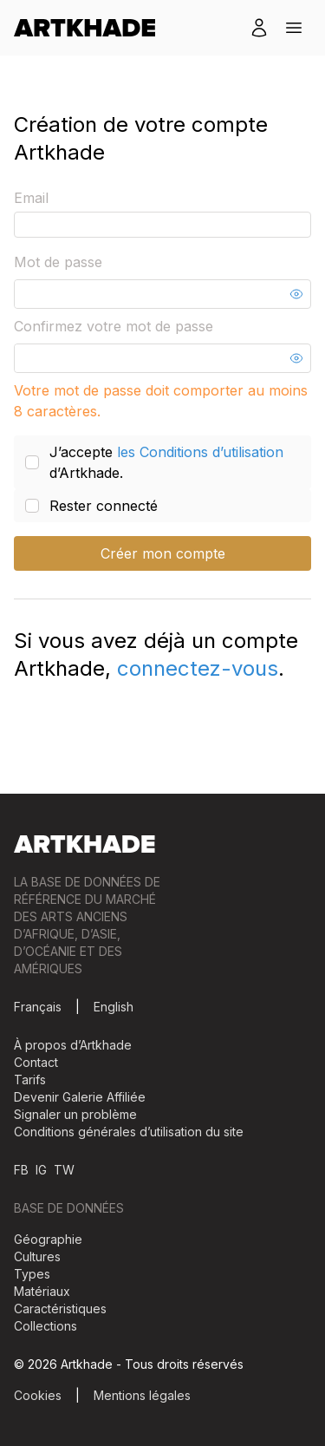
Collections (45, 1325)
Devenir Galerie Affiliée (80, 1096)
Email (31, 197)
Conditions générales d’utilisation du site (129, 1131)
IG (41, 1169)
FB (21, 1169)
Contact (36, 1062)
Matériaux (42, 1291)
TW (64, 1169)
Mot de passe (58, 262)
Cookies (38, 1395)
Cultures (37, 1256)
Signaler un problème (75, 1114)
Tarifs (30, 1079)
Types (32, 1273)
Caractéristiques (60, 1308)
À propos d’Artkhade (73, 1044)
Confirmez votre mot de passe (113, 326)
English (113, 1006)
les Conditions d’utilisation (200, 452)
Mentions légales (142, 1395)
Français (38, 1006)
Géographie (48, 1239)
